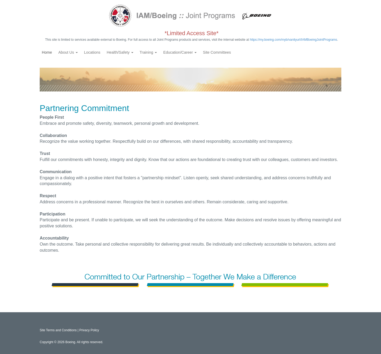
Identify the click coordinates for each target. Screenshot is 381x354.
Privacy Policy (89, 330)
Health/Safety (120, 52)
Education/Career (180, 52)
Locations (92, 52)
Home (47, 52)
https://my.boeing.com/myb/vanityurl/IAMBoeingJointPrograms (293, 40)
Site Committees (217, 52)
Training (148, 52)
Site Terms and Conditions (58, 330)
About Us (68, 52)
